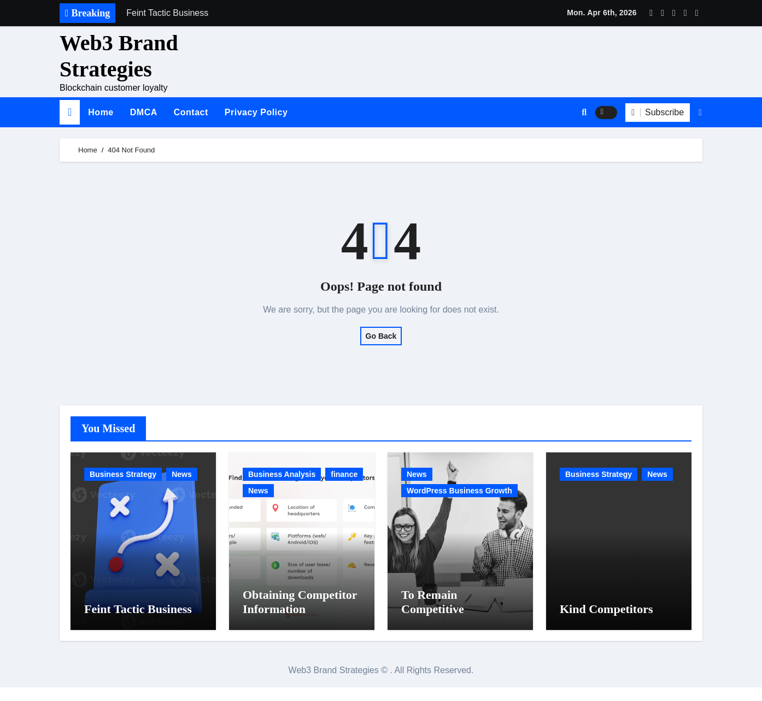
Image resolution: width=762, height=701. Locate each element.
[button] (700, 112)
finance (344, 474)
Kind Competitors (606, 622)
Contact (191, 112)
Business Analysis (281, 474)
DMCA (143, 112)
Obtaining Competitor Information (300, 615)
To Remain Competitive (432, 615)
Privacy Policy (256, 112)
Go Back (381, 336)
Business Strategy (123, 474)
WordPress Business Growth (459, 490)
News (182, 474)
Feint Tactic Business (138, 622)
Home (100, 112)
